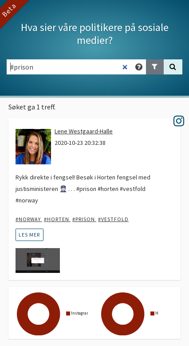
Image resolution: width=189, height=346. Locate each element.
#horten (57, 219)
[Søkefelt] (69, 66)
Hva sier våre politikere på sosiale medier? (95, 33)
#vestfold (113, 219)
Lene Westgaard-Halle (84, 131)
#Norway (29, 219)
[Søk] (173, 66)
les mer (29, 234)
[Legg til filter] (155, 66)
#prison (84, 219)
